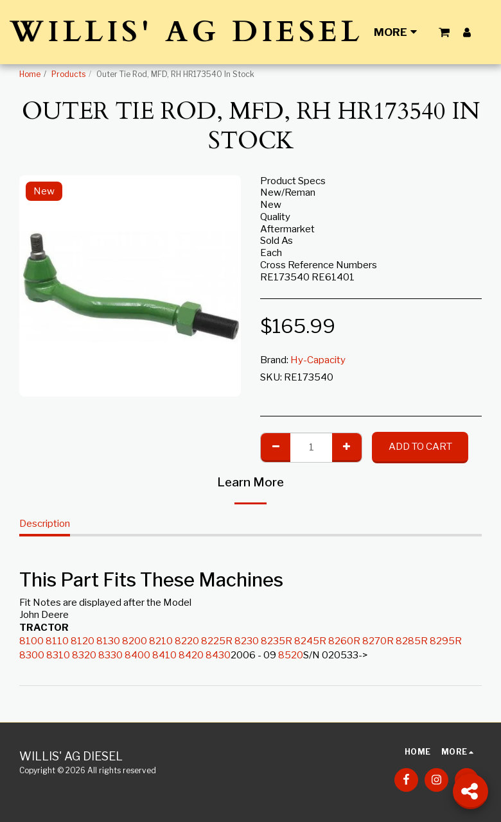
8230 (246, 641)
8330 (110, 655)
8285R (412, 641)
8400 (137, 655)
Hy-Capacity (318, 360)
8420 (191, 655)
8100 (31, 641)
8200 (134, 641)
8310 (58, 655)
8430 (218, 655)
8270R (378, 641)
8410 (164, 655)
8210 (161, 641)
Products (68, 74)
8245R (310, 641)
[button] (444, 32)
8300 (31, 655)
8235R (276, 641)
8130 (108, 641)
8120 (82, 641)
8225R (217, 641)
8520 (290, 655)
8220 (187, 641)
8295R (446, 641)
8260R (344, 641)
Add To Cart (420, 446)
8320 (84, 655)
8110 (57, 641)
